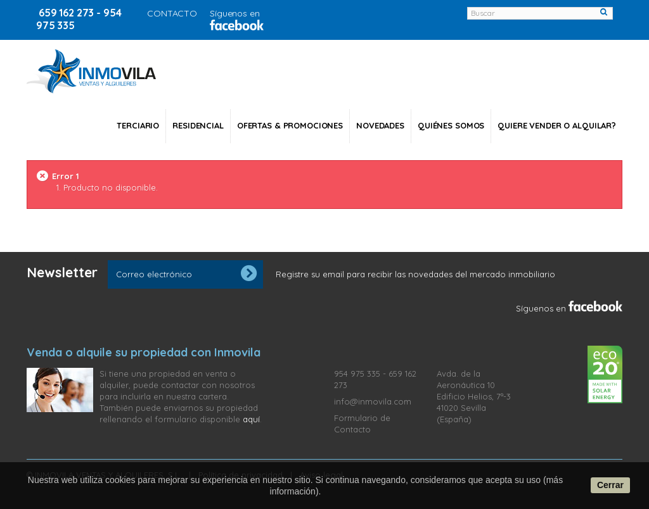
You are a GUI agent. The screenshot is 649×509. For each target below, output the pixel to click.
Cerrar (610, 485)
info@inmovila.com (372, 401)
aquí (251, 419)
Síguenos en (569, 308)
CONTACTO (172, 13)
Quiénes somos (451, 125)
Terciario (138, 125)
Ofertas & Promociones (290, 125)
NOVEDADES (380, 125)
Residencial (198, 125)
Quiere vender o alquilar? (557, 125)
